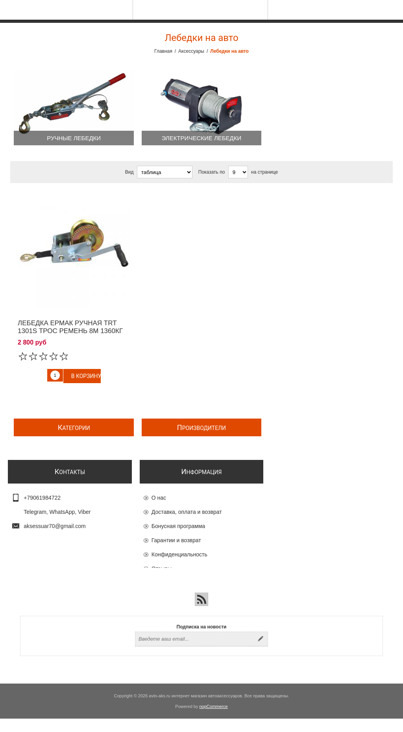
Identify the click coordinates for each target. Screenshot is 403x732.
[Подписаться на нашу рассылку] (194, 652)
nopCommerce (214, 719)
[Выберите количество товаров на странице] (238, 172)
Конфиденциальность (179, 555)
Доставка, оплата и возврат (187, 513)
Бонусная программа (178, 527)
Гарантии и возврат (176, 541)
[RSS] (201, 612)
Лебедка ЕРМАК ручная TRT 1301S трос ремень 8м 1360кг (70, 327)
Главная (163, 51)
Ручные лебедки (74, 138)
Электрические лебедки (202, 138)
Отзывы (162, 569)
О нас (159, 498)
